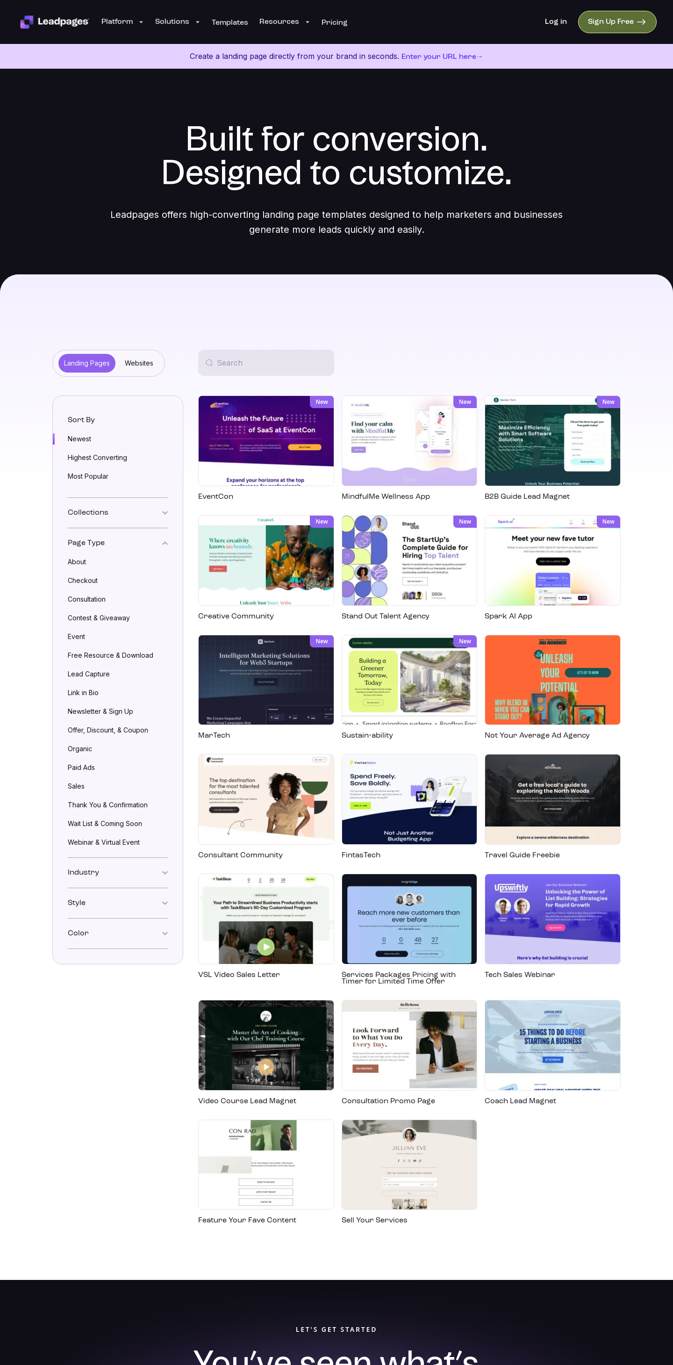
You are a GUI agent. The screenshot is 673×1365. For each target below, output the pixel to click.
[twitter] (628, 1231)
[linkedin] (553, 1231)
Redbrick (347, 1292)
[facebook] (534, 1231)
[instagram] (572, 1231)
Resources (284, 22)
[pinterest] (609, 1231)
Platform (122, 22)
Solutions (177, 22)
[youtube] (590, 1231)
